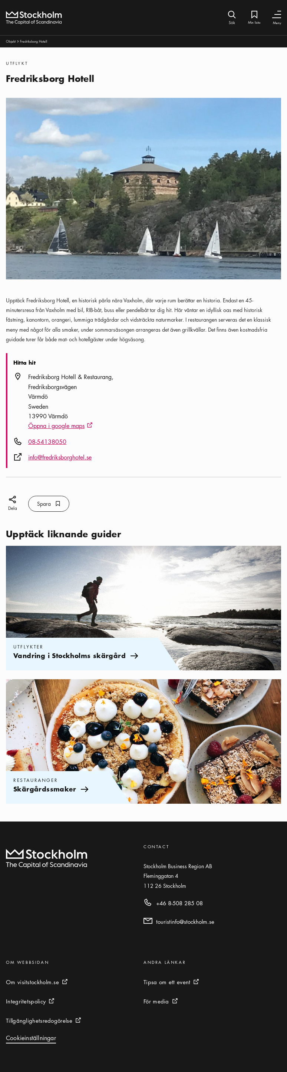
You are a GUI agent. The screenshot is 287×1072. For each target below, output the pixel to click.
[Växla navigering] (276, 15)
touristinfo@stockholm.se (185, 921)
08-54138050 (47, 442)
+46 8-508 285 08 (179, 903)
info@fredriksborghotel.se (60, 457)
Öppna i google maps (60, 426)
